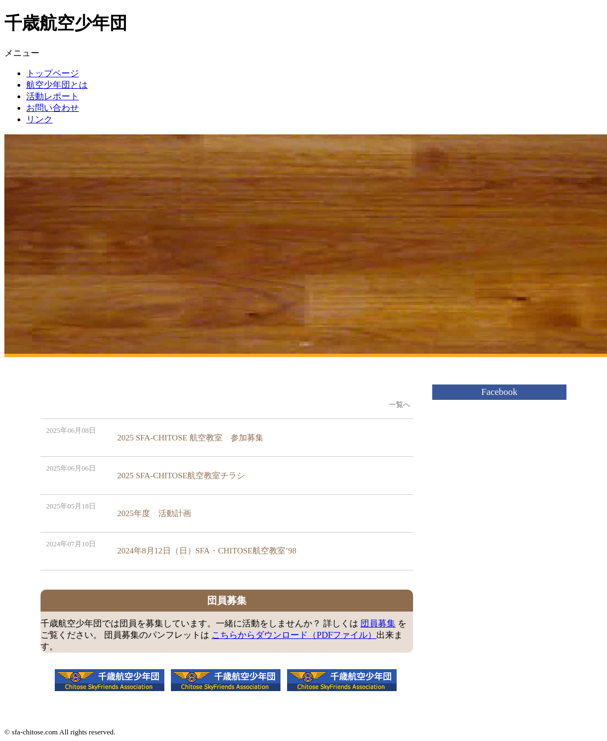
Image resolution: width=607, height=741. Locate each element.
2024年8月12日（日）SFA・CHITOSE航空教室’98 (206, 550)
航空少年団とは (57, 84)
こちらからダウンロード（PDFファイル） (293, 635)
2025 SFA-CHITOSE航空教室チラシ (181, 475)
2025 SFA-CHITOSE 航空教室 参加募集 (190, 437)
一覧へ (399, 404)
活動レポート (52, 96)
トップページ (52, 73)
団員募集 (378, 623)
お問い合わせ (52, 107)
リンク (39, 119)
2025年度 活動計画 (154, 513)
